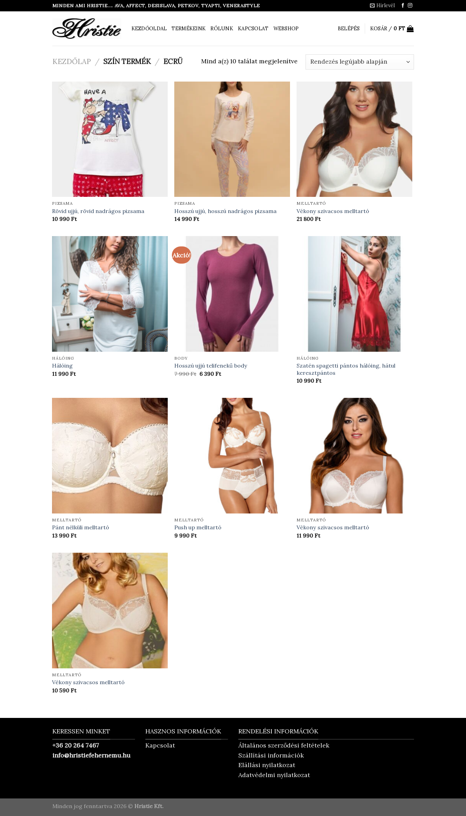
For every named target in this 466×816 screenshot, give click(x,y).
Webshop (286, 28)
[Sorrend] (360, 62)
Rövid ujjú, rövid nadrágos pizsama (98, 211)
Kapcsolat (253, 28)
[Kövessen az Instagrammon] (410, 5)
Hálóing (62, 365)
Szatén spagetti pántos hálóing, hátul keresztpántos (346, 369)
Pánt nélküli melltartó (80, 527)
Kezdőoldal (149, 28)
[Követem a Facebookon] (403, 5)
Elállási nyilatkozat (266, 765)
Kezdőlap (71, 61)
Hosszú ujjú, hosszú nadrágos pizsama (225, 211)
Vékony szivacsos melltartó (333, 211)
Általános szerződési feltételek (283, 745)
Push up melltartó (197, 527)
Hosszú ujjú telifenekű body (210, 365)
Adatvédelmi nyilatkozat (274, 775)
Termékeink (189, 28)
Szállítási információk (271, 755)
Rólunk (221, 28)
